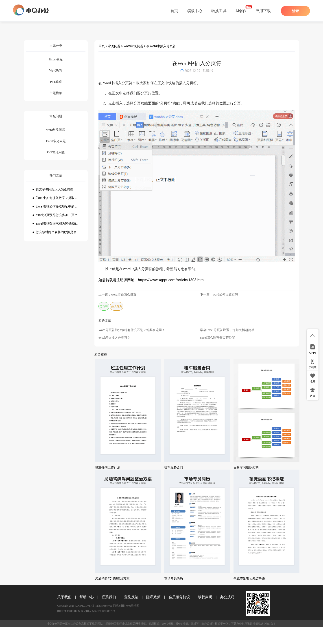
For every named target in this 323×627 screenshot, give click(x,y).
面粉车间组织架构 (246, 467)
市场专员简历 (173, 578)
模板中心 (194, 11)
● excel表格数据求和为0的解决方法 (55, 223)
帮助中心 (86, 597)
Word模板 (168, 623)
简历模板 (153, 623)
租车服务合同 (173, 467)
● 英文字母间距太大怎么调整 (52, 189)
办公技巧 (227, 597)
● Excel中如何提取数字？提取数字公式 (55, 198)
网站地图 (118, 605)
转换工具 (219, 11)
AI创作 (241, 11)
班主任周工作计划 (107, 467)
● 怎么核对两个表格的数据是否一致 (55, 232)
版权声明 (205, 597)
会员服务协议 (179, 597)
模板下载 (89, 623)
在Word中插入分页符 (161, 46)
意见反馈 (131, 597)
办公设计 (209, 623)
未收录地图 (132, 605)
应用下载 (263, 11)
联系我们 (109, 597)
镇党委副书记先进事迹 (249, 578)
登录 (295, 11)
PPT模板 (140, 623)
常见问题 (114, 46)
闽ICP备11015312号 (68, 611)
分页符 (104, 306)
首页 (174, 11)
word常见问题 (133, 46)
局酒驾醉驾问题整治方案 (112, 578)
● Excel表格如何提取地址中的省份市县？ (55, 206)
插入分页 (116, 306)
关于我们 (64, 597)
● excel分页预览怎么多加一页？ (55, 215)
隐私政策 (153, 597)
